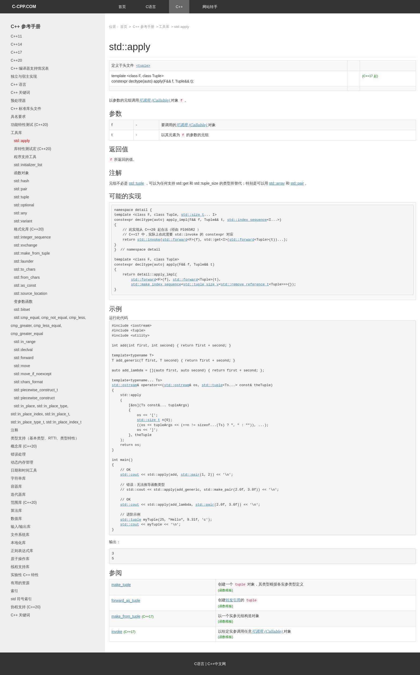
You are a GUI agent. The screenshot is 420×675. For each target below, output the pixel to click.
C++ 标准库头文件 (26, 108)
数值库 (16, 518)
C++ (179, 7)
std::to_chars (23, 269)
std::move (20, 366)
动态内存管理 (22, 462)
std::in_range (23, 342)
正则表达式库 (22, 551)
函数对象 (20, 173)
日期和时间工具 (24, 470)
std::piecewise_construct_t (34, 390)
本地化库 (18, 542)
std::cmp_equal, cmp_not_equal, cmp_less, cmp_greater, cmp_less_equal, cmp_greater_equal (48, 325)
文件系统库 (20, 534)
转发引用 (233, 600)
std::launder (22, 261)
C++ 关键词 (20, 92)
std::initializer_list (26, 165)
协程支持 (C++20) (25, 607)
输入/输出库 (21, 526)
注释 (14, 430)
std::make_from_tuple (30, 253)
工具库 (16, 132)
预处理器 (18, 100)
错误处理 (18, 454)
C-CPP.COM (24, 6)
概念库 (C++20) (24, 446)
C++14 (16, 44)
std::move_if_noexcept (31, 374)
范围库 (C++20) (24, 502)
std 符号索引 (21, 599)
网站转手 (210, 7)
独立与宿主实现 (24, 76)
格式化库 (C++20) (27, 229)
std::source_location (29, 293)
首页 (122, 7)
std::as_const (23, 285)
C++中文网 (217, 664)
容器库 (16, 486)
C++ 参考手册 (25, 26)
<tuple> (143, 66)
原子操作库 (20, 559)
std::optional (22, 205)
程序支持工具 (23, 157)
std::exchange (24, 245)
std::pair (19, 189)
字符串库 (18, 478)
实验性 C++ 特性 (25, 575)
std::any (19, 213)
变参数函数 (22, 301)
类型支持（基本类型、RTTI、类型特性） (45, 438)
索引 (14, 591)
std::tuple (20, 197)
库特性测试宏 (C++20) (31, 149)
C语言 (151, 7)
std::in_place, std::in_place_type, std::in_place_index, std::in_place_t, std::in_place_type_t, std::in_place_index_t (46, 414)
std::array (276, 183)
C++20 (16, 60)
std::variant (21, 221)
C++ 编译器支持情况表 (30, 68)
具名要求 (18, 116)
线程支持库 (20, 567)
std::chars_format (27, 382)
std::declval (22, 350)
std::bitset (20, 309)
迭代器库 (18, 494)
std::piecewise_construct (33, 398)
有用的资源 (20, 583)
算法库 (16, 510)
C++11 (16, 36)
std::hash (20, 181)
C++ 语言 (18, 84)
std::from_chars (25, 277)
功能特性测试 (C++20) (29, 124)
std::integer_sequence (31, 237)
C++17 (16, 52)
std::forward (22, 358)
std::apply (20, 141)
